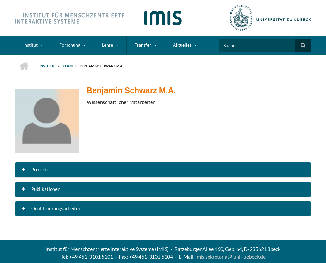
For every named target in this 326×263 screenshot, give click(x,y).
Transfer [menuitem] (143, 45)
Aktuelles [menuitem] (182, 45)
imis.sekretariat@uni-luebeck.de (230, 256)
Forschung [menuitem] (69, 45)
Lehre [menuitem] (107, 45)
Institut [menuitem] (30, 45)
